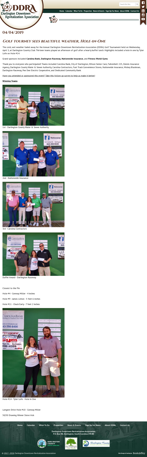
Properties (88, 11)
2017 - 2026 (9, 453)
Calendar (68, 11)
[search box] (129, 4)
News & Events (98, 11)
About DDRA (124, 11)
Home (62, 11)
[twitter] (143, 7)
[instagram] (143, 15)
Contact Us (135, 11)
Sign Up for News (93, 425)
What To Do (78, 11)
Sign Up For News (112, 11)
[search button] (137, 4)
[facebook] (143, 3)
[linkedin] (143, 11)
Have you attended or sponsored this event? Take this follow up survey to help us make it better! (48, 75)
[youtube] (143, 19)
